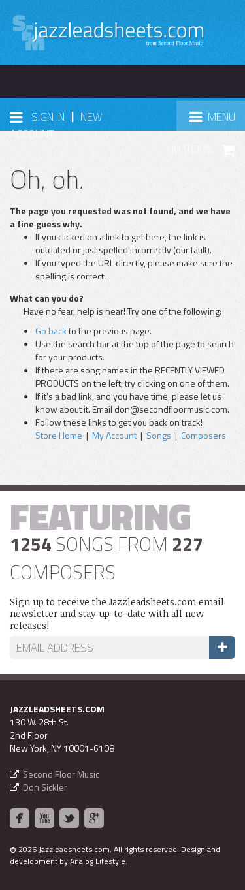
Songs (158, 435)
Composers (203, 435)
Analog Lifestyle (97, 861)
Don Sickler (45, 787)
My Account (114, 435)
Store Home (58, 435)
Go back (51, 331)
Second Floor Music (61, 774)
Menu (217, 120)
